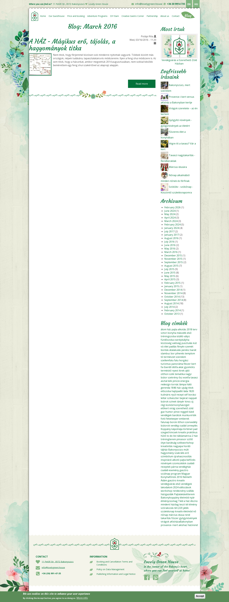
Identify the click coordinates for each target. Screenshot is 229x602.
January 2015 (171, 286)
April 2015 (170, 279)
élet (166, 346)
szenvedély (191, 422)
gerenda (165, 387)
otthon (165, 374)
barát (193, 350)
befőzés (190, 459)
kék (170, 381)
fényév (181, 346)
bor (173, 353)
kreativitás (167, 446)
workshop (166, 490)
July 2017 (169, 231)
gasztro (183, 470)
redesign (166, 384)
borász (192, 394)
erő (187, 453)
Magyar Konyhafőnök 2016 (175, 475)
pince (177, 411)
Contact (175, 16)
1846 (173, 387)
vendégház (185, 466)
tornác (175, 384)
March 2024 (171, 221)
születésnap (167, 511)
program (176, 473)
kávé (191, 411)
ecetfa (186, 377)
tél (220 (178, 508)
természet (169, 357)
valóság (176, 343)
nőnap (164, 514)
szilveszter (173, 398)
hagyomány (167, 453)
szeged (165, 432)
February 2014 (172, 310)
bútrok (165, 401)
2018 (189, 329)
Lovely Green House (98, 4)
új (192, 401)
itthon (181, 422)
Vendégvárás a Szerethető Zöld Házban (179, 61)
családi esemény (170, 470)
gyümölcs (189, 367)
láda (185, 391)
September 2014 (173, 300)
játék (186, 508)
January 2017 (171, 234)
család (182, 425)
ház (169, 329)
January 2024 (171, 228)
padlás (172, 346)
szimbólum (167, 456)
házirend (193, 525)
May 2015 (169, 276)
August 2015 (171, 265)
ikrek (182, 370)
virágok (165, 521)
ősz (180, 377)
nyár (192, 497)
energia (184, 381)
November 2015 (173, 258)
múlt (186, 449)
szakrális (179, 453)
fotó (163, 418)
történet (188, 429)
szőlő (190, 439)
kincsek (173, 432)
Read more (145, 83)
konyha (172, 333)
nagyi (188, 374)
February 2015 (172, 282)
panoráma (177, 363)
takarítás (166, 518)
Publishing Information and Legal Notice (116, 574)
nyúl (173, 394)
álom (163, 329)
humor (169, 411)
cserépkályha (181, 339)
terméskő (166, 370)
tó (162, 357)
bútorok (165, 425)
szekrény (173, 377)
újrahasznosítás (183, 456)
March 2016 (171, 252)
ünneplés (192, 425)
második (181, 333)
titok (190, 387)
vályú (187, 336)
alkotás (182, 329)
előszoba (166, 391)
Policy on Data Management (110, 569)
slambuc (165, 353)
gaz (163, 411)
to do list (171, 435)
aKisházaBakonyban (181, 521)
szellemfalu (167, 360)
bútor (164, 377)
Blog (188, 16)
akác (181, 367)
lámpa (182, 384)
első (189, 333)
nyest (175, 370)
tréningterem (168, 439)
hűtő (163, 435)
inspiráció (166, 459)
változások (185, 487)
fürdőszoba (167, 339)
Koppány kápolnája (171, 429)
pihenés (179, 353)
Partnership (152, 16)
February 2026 (172, 207)
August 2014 (171, 303)
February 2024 (172, 224)
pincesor (181, 439)
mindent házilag (170, 504)
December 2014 (173, 289)
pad (195, 429)
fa (162, 367)
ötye (163, 442)
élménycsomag (169, 501)
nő (194, 511)
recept (180, 394)
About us (164, 16)
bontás (165, 350)
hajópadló (177, 391)
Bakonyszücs (175, 449)
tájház (164, 449)
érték (193, 415)
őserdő (168, 367)
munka (186, 415)
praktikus (192, 432)
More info (82, 598)
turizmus (166, 363)
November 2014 (173, 293)
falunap (165, 422)
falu (176, 360)
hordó (187, 446)
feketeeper (172, 418)
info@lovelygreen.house (148, 4)
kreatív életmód (184, 511)
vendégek (166, 415)
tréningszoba (168, 336)
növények (166, 463)
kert (193, 363)
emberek (184, 418)
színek (172, 401)
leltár (164, 398)
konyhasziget (181, 405)
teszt (182, 504)
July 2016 (169, 241)
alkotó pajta (179, 459)
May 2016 (169, 248)
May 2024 (169, 214)
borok (173, 422)
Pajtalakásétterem (184, 494)
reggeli (184, 411)
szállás (190, 490)
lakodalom (166, 487)
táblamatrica (184, 435)
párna (174, 466)
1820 (191, 391)
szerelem (181, 357)
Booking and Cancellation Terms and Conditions (114, 563)
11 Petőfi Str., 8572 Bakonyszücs (69, 4)
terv (195, 329)
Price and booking (76, 16)
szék (171, 374)
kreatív (182, 432)
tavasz (194, 377)
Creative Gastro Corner (133, 16)
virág (172, 408)
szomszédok (179, 463)
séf (186, 394)
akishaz (183, 525)
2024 (175, 487)
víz (162, 346)
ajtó (187, 370)
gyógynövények (188, 518)
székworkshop (185, 442)
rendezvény (179, 490)
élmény (193, 504)
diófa (175, 367)
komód (170, 405)
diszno (194, 501)
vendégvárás (168, 484)
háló (189, 384)
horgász (183, 360)
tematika (180, 374)
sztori (164, 333)
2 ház (195, 435)
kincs (188, 401)
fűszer (175, 518)
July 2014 (169, 307)
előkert (165, 408)
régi (163, 405)
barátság (171, 442)
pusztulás (186, 343)
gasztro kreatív (176, 480)
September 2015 (173, 262)
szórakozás (167, 508)
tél (186, 504)
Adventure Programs (97, 16)
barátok (176, 415)
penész (185, 350)
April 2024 (170, 217)
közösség (166, 343)
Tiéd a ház (184, 501)
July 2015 (169, 269)
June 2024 (169, 210)
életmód (184, 497)
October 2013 (171, 313)
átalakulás (175, 350)
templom (190, 353)
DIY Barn (114, 16)
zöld (191, 408)
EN (189, 4)
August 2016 (171, 238)
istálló (179, 336)
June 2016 (169, 245)
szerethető (182, 408)
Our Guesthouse (57, 16)
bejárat (184, 398)
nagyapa (178, 446)
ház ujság (182, 387)
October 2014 (171, 296)
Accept (200, 597)
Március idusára (178, 167)
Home (43, 16)
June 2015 (169, 272)
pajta (174, 329)
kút (195, 343)
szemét (189, 346)
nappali (192, 398)
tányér (180, 401)
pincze (176, 381)
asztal (164, 381)
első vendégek (184, 484)
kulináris (165, 394)
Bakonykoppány (170, 497)
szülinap (165, 473)
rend (187, 514)
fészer (187, 363)
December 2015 (173, 255)
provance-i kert (169, 525)
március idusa (176, 514)
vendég (175, 425)
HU (196, 4)
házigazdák (167, 494)
